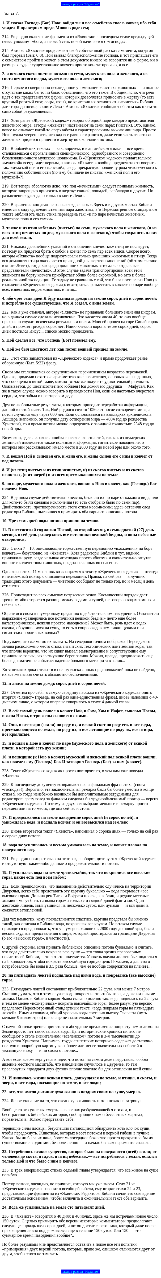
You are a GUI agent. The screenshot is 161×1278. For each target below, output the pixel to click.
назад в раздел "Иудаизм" (80, 4)
